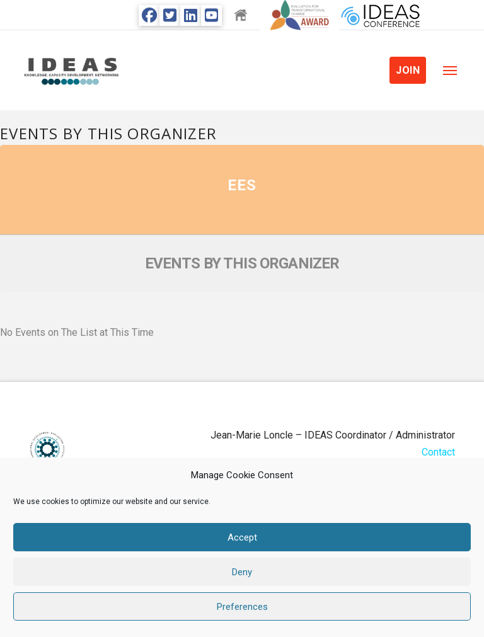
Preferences (242, 606)
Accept (242, 537)
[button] (450, 70)
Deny (242, 572)
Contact (438, 452)
